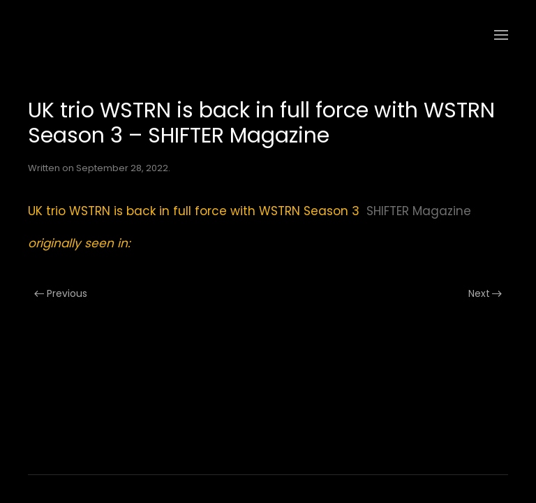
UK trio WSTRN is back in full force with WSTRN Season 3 (193, 211)
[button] (501, 35)
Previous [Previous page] (60, 293)
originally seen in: (79, 243)
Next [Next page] (485, 293)
